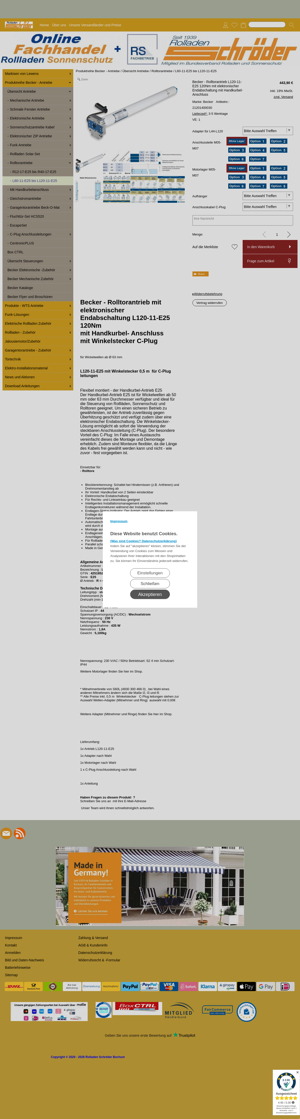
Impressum (118, 521)
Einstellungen (150, 573)
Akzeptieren (150, 594)
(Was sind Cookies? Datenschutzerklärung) (143, 541)
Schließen (150, 583)
